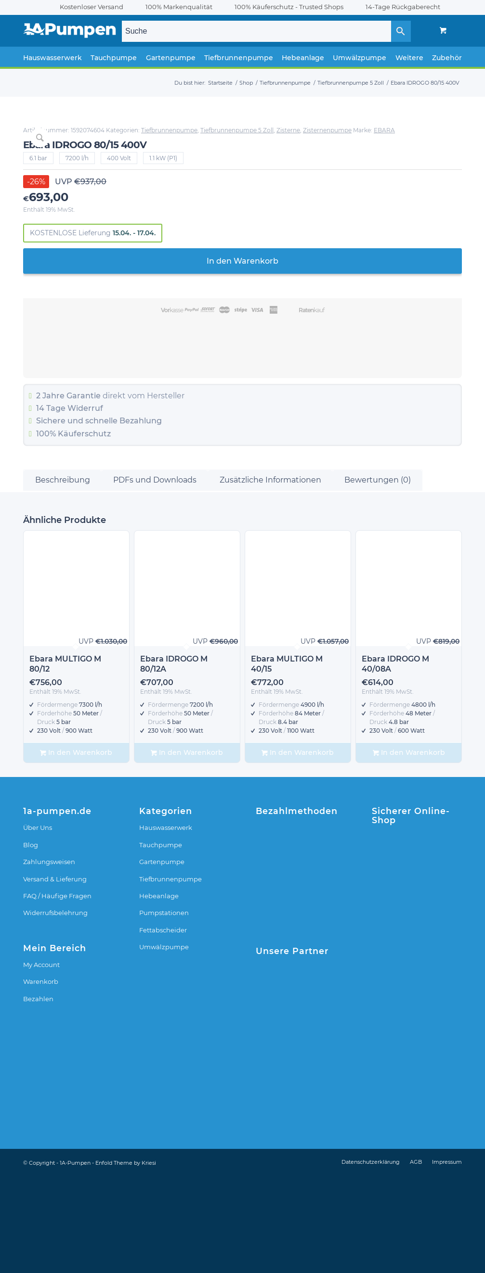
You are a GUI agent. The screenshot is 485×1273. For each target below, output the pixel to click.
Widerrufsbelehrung (55, 1009)
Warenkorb (40, 1078)
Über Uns (37, 924)
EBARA (290, 144)
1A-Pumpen (75, 1259)
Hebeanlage (159, 992)
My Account (41, 1061)
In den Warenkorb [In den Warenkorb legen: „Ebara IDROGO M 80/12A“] (187, 848)
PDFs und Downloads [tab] (155, 576)
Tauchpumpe (160, 941)
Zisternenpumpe (406, 137)
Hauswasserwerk (165, 924)
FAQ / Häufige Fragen (57, 992)
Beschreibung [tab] (62, 576)
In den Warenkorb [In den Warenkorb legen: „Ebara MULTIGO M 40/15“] (298, 848)
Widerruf (342, 422)
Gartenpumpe (161, 958)
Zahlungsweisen (49, 958)
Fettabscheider (163, 1026)
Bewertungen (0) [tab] (377, 576)
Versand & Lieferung (55, 975)
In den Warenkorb (370, 275)
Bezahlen (38, 1095)
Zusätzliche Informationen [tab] (270, 576)
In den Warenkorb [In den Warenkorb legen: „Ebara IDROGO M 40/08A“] (409, 848)
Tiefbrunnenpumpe (426, 130)
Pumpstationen (164, 1009)
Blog (30, 941)
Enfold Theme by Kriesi (125, 1259)
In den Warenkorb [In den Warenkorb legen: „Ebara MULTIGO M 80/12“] (76, 848)
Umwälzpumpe (164, 1043)
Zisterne (368, 137)
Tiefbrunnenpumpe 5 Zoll (316, 137)
